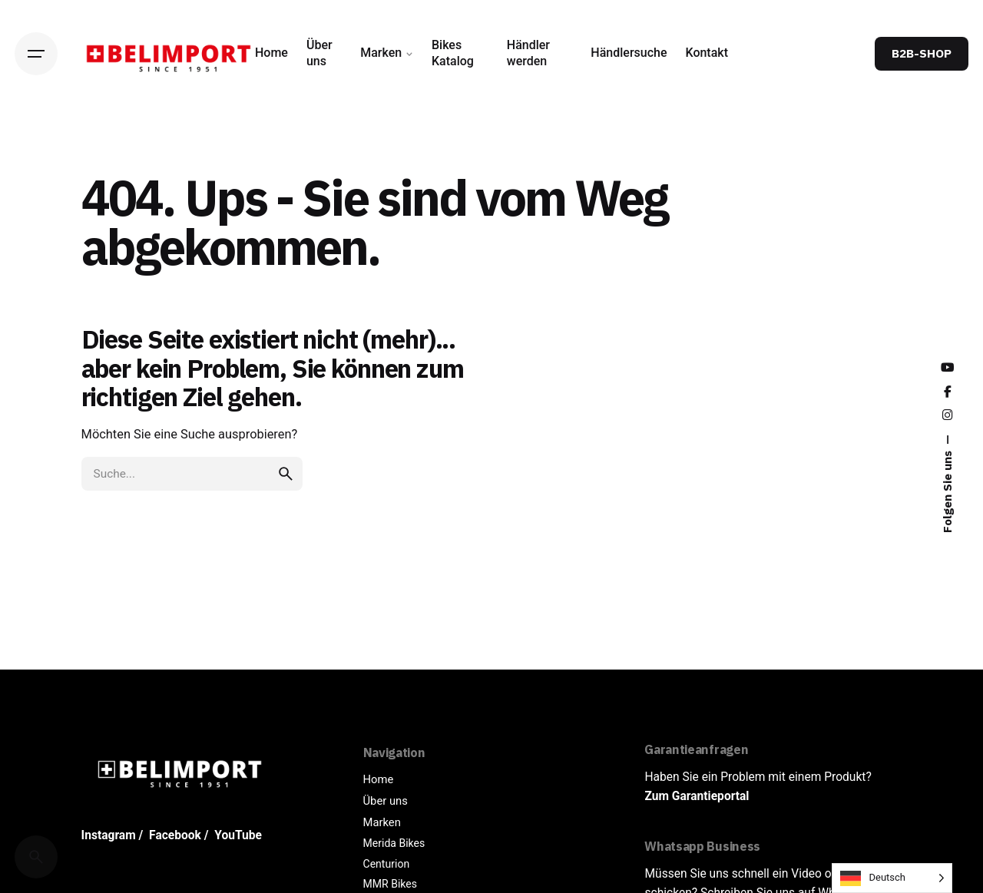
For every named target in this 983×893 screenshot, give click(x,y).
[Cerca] (36, 856)
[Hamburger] (36, 53)
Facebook (175, 835)
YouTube (238, 835)
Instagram (108, 835)
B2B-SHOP (922, 53)
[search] (286, 474)
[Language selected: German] (892, 878)
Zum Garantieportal (696, 796)
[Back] (36, 143)
